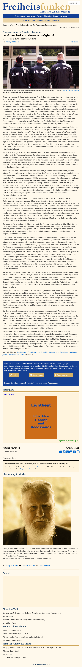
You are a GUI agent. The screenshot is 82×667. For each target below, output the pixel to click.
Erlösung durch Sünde (11, 651)
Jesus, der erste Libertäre (12, 630)
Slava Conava (8, 616)
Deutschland (26, 20)
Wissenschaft (56, 20)
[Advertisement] (41, 591)
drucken (75, 42)
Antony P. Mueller (12, 42)
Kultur (47, 20)
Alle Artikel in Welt (9, 623)
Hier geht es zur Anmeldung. (46, 383)
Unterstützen (31, 16)
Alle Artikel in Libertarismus (12, 640)
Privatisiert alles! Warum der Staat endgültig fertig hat (23, 637)
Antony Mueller (43, 566)
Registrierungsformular (27, 469)
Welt (33, 20)
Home (5, 25)
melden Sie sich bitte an (39, 467)
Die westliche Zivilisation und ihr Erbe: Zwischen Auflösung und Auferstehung (32, 613)
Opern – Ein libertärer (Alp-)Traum (15, 634)
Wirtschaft (40, 20)
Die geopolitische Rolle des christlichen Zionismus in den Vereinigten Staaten (32, 648)
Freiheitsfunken (20, 16)
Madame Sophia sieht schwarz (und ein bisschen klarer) (24, 620)
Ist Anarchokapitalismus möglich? (41, 34)
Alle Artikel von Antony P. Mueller (14, 658)
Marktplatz (47, 16)
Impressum (63, 16)
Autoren (39, 16)
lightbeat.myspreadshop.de (68, 441)
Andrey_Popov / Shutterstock (71, 90)
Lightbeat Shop (9, 394)
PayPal (14, 375)
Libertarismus (19, 626)
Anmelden (74, 3)
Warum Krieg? (8, 654)
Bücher (55, 16)
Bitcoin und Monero (63, 375)
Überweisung (36, 375)
